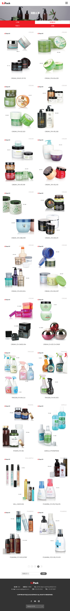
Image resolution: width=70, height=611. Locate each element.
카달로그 (17, 26)
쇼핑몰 (52, 26)
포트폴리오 (52, 22)
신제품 (17, 22)
